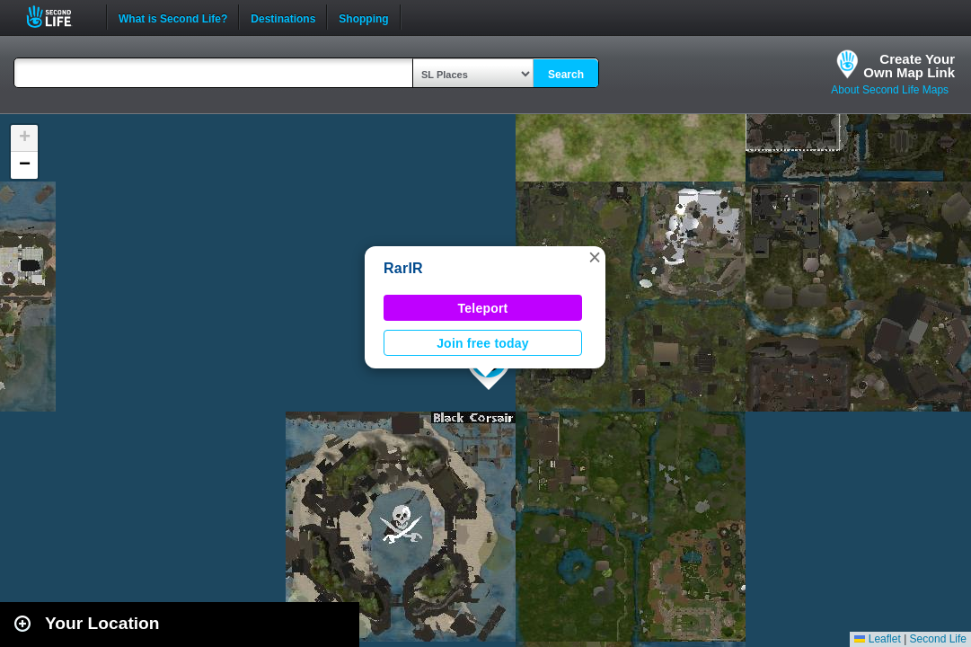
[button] (594, 257)
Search (566, 74)
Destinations (283, 17)
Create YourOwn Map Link (909, 65)
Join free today (483, 343)
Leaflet (877, 639)
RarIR (403, 268)
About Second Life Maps (890, 90)
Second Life (59, 16)
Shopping (363, 17)
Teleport (483, 308)
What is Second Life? (173, 17)
